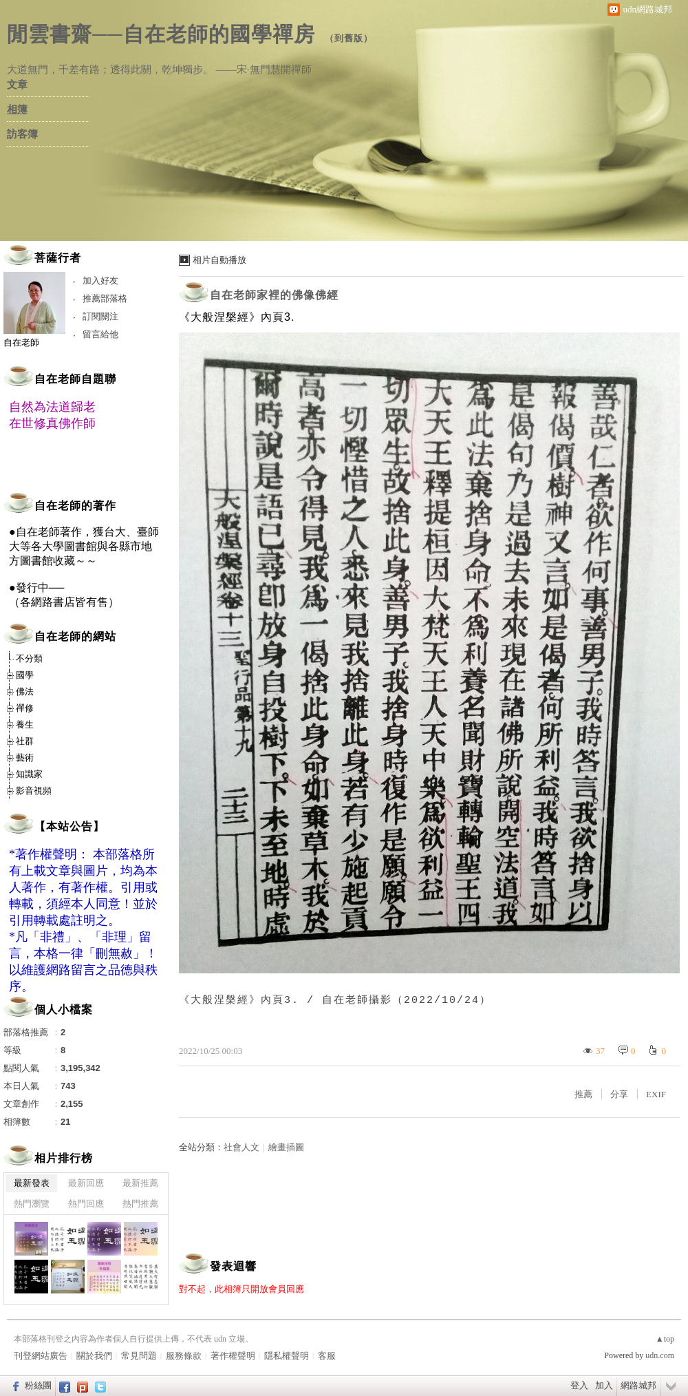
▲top (665, 1339)
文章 (17, 84)
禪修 (25, 708)
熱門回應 (86, 1203)
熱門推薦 (140, 1203)
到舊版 (348, 38)
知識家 (29, 774)
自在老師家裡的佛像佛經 (274, 295)
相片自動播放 (219, 260)
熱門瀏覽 (32, 1203)
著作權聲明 (233, 1356)
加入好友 (100, 280)
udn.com (659, 1355)
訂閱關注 (100, 316)
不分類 (29, 658)
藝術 (25, 757)
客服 (327, 1356)
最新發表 (32, 1183)
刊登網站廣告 (40, 1356)
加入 (604, 1385)
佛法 (25, 691)
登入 (579, 1385)
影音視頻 (34, 790)
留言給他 (100, 334)
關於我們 (94, 1356)
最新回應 (86, 1183)
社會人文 (241, 1147)
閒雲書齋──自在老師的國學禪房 (161, 34)
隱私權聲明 (286, 1356)
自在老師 (21, 342)
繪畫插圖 (286, 1147)
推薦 (583, 1094)
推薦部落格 (105, 298)
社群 (25, 741)
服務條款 (184, 1356)
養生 (25, 724)
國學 (25, 675)
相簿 (17, 109)
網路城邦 (638, 1385)
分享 (619, 1094)
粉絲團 (38, 1385)
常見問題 (139, 1356)
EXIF (656, 1094)
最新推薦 (140, 1183)
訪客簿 (22, 134)
